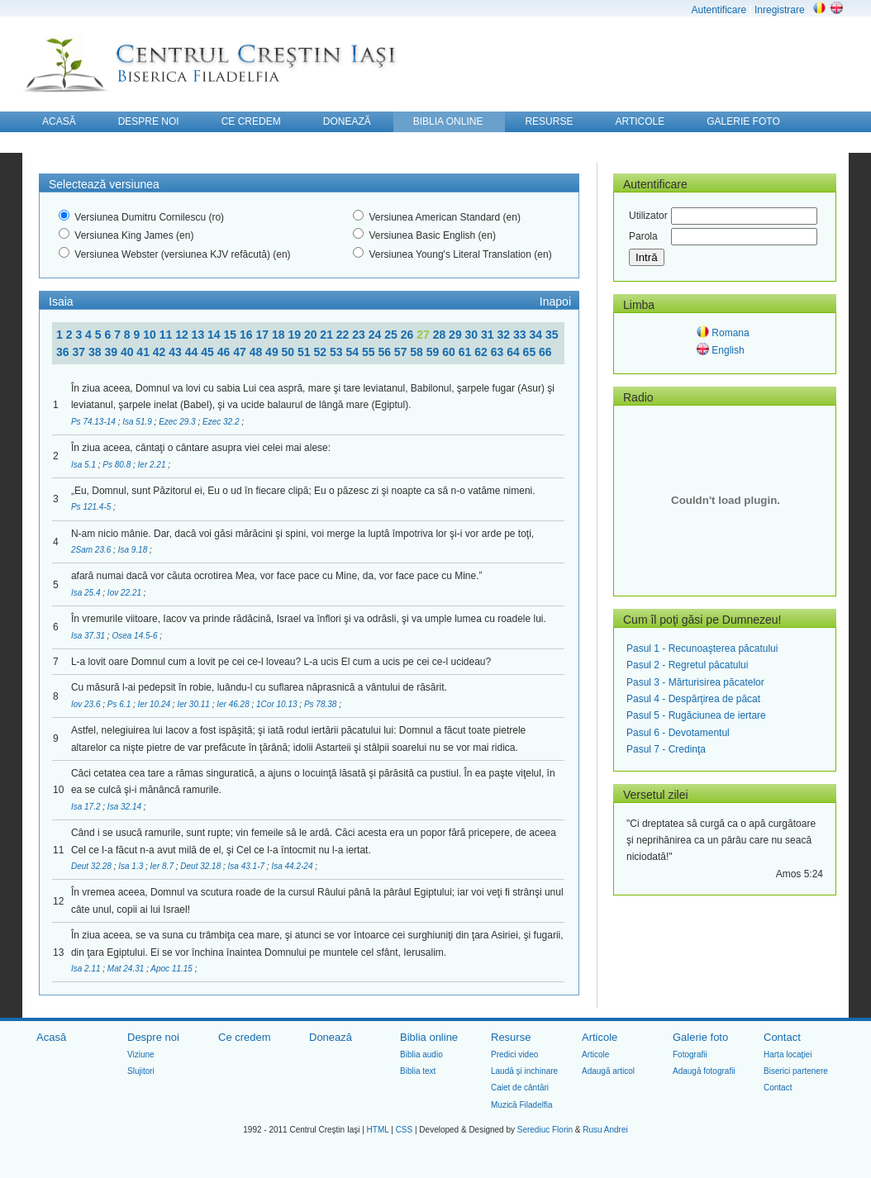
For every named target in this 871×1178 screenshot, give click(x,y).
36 (64, 352)
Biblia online (429, 1037)
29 (456, 334)
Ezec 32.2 (221, 421)
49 (273, 352)
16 (247, 334)
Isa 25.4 (86, 592)
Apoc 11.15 (172, 968)
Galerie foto (700, 1037)
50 (289, 352)
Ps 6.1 (120, 704)
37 (80, 352)
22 (344, 334)
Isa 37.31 (89, 635)
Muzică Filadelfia (521, 1104)
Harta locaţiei (788, 1054)
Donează (330, 1037)
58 (418, 352)
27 (424, 334)
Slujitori (141, 1071)
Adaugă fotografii (704, 1071)
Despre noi (153, 1037)
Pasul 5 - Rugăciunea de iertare (696, 715)
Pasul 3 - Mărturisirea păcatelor (695, 682)
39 (112, 352)
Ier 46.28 (234, 704)
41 (144, 352)
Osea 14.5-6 (135, 635)
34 (537, 334)
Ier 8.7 (163, 866)
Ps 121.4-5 (92, 506)
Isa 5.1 (84, 464)
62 (482, 352)
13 (199, 334)
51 (305, 352)
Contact (782, 1037)
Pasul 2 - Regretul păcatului (687, 665)
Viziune (141, 1054)
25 (392, 334)
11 (167, 334)
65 (531, 352)
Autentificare (718, 10)
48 (257, 352)
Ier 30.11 (194, 704)
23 (360, 334)
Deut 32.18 (201, 866)
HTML (378, 1129)
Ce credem (244, 1037)
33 (521, 334)
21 (328, 334)
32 (505, 334)
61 (466, 352)
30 (473, 334)
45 (209, 352)
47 (241, 352)
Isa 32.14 (125, 806)
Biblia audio (421, 1054)
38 (96, 352)
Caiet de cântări (520, 1087)
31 (489, 334)
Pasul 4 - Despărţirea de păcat (693, 699)
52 (322, 352)
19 (295, 334)
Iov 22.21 (125, 592)
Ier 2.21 (153, 464)
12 (183, 334)
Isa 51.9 (138, 421)
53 (337, 352)
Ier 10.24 (155, 704)
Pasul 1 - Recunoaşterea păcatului (702, 648)
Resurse (511, 1037)
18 (280, 334)
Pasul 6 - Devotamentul (678, 733)
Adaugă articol (608, 1071)
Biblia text (418, 1071)
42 (161, 352)
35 (552, 334)
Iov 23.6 (86, 704)
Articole (599, 1037)
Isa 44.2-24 (293, 866)
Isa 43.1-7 (247, 866)
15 (232, 334)
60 (450, 352)
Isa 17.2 (86, 806)
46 (225, 352)
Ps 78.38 (321, 704)
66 (545, 352)
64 (514, 352)
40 (128, 352)
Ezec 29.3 (178, 421)
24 (376, 334)
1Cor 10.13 (277, 704)
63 (499, 352)
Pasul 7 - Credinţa (666, 749)
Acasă (51, 1037)
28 (441, 334)
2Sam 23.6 (92, 549)
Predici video (514, 1054)
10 (151, 334)
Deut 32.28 (92, 866)
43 (176, 352)
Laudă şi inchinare (524, 1071)
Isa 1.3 (131, 866)
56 (385, 352)
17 (263, 334)
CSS (404, 1129)
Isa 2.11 (86, 968)
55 (370, 352)
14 (215, 334)
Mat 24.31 (126, 968)
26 (408, 334)
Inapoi (555, 301)
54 (353, 352)
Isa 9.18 (134, 549)
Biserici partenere (796, 1071)
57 (402, 352)
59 (434, 352)
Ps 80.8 (117, 464)
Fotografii (690, 1054)
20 (312, 334)
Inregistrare (779, 10)
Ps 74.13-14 (94, 421)
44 (193, 352)
